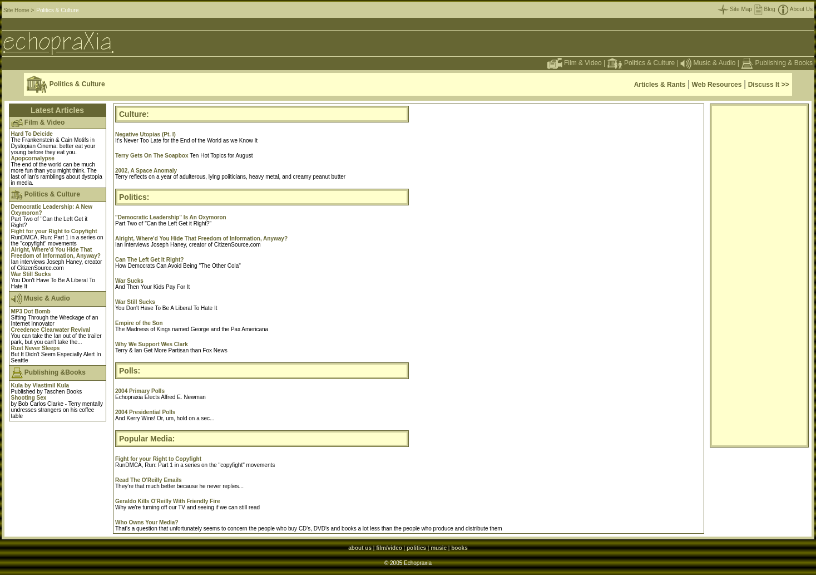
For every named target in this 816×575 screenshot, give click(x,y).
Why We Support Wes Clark (151, 344)
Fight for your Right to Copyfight (54, 231)
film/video (389, 548)
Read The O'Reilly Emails (148, 480)
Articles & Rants (660, 85)
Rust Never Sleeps (35, 348)
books (459, 548)
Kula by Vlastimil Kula (40, 385)
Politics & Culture (641, 63)
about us (360, 548)
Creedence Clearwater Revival (51, 330)
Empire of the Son (139, 323)
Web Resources (717, 85)
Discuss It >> (768, 85)
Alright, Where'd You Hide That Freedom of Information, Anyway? (56, 253)
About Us (795, 9)
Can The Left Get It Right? (149, 260)
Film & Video (574, 63)
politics (416, 548)
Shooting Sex (29, 398)
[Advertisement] (759, 276)
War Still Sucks (31, 274)
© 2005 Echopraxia (408, 563)
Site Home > (18, 10)
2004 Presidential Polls (145, 412)
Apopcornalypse (33, 158)
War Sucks (129, 281)
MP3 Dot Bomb (31, 311)
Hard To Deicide (32, 134)
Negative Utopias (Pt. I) (145, 134)
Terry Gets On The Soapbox (152, 156)
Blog (764, 9)
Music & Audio (707, 63)
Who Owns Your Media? (147, 522)
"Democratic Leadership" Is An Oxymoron (170, 217)
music (439, 548)
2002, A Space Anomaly (146, 171)
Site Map (735, 9)
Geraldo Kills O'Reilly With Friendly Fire (167, 501)
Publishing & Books (784, 63)
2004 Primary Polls (140, 391)
